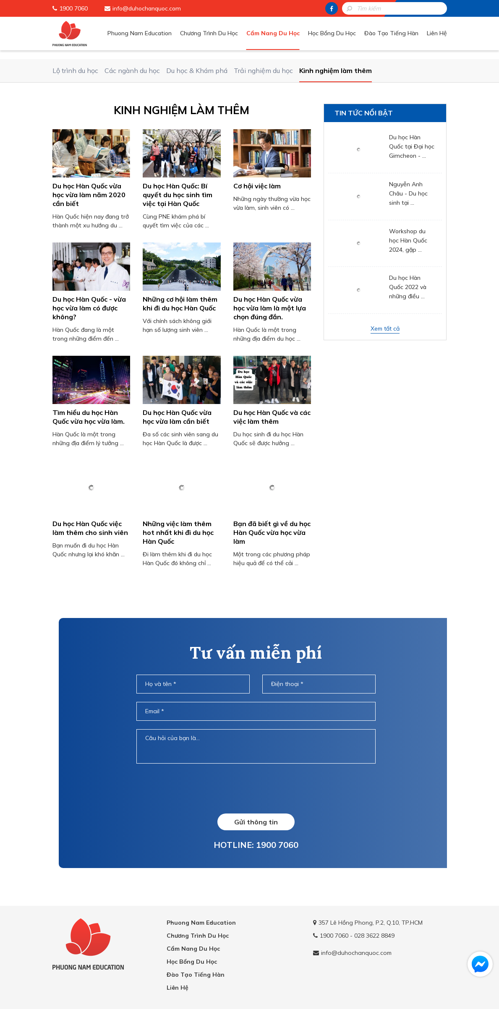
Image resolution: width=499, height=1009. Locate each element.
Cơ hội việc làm (257, 186)
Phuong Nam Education (139, 33)
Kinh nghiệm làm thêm (335, 70)
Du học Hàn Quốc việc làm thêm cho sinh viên (90, 528)
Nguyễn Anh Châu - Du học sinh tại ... (408, 193)
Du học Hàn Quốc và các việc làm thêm (272, 416)
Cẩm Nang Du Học (273, 33)
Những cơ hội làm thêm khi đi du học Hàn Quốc (180, 303)
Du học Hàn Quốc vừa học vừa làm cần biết (177, 416)
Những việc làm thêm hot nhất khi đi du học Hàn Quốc (178, 532)
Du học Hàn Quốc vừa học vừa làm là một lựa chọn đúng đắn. (269, 308)
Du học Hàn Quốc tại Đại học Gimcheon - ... (411, 146)
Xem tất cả (385, 328)
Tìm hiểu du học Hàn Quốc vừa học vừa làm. (88, 416)
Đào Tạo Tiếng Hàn (391, 33)
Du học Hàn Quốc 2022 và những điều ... (407, 287)
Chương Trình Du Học (209, 33)
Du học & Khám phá (196, 70)
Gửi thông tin (256, 822)
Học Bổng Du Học (332, 33)
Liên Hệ (437, 33)
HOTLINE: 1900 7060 (256, 845)
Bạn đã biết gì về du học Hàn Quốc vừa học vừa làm (272, 532)
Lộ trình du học (75, 70)
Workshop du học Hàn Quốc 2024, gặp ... (408, 240)
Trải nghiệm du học (263, 70)
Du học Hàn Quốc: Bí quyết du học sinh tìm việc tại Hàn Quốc (177, 195)
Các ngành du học (132, 70)
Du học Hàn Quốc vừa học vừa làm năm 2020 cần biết (88, 195)
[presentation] (255, 788)
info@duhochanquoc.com (146, 8)
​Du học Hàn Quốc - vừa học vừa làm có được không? (89, 308)
